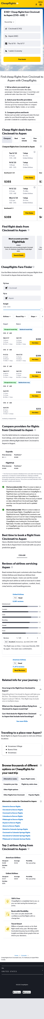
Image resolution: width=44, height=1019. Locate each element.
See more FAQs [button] (22, 721)
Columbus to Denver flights (13, 816)
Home (16, 955)
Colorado (24, 955)
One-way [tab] (35, 139)
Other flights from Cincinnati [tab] (14, 795)
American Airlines (19, 660)
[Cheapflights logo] (8, 3)
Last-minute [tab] (24, 139)
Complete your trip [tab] (11, 784)
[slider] (41, 309)
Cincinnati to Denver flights (13, 813)
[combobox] (9, 22)
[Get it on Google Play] (16, 992)
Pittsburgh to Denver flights (13, 819)
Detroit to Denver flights (11, 806)
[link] (18, 255)
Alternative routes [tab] (10, 779)
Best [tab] (16, 138)
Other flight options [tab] (11, 789)
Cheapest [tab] (7, 138)
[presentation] (27, 15)
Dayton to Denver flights (12, 823)
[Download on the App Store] (26, 992)
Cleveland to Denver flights (13, 810)
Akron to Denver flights (11, 826)
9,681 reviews (18, 601)
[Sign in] (36, 4)
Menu (40, 3)
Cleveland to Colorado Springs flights (16, 836)
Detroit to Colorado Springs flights (15, 829)
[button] (22, 29)
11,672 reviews (18, 667)
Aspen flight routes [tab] (28, 779)
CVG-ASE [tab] (22, 555)
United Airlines (18, 594)
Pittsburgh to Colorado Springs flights (16, 839)
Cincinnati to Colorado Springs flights (16, 832)
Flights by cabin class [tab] (29, 784)
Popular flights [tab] (34, 795)
